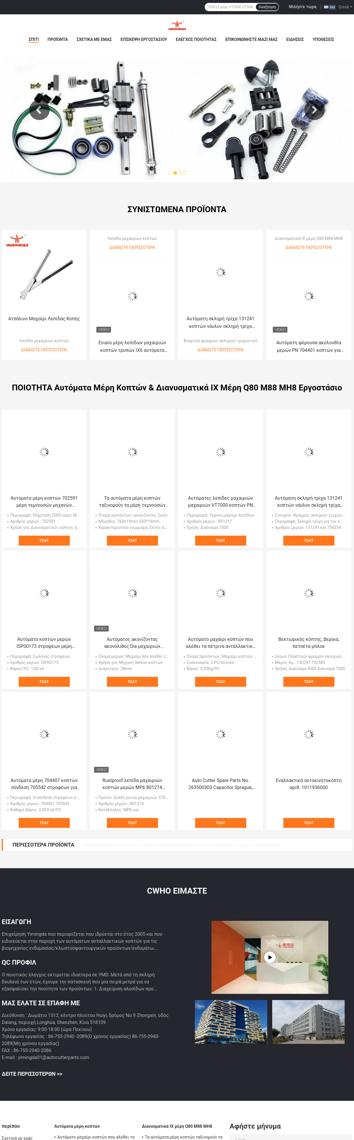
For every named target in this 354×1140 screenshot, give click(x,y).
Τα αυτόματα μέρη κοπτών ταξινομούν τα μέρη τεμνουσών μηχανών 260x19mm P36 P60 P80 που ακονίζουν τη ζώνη (132, 495)
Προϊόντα (58, 39)
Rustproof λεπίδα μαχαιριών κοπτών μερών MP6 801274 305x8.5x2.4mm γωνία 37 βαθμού (132, 777)
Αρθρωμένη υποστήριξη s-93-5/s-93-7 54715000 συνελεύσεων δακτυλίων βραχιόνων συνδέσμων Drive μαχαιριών (191, 837)
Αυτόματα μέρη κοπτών (77, 1119)
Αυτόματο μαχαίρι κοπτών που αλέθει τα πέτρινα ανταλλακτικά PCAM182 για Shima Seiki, (220, 636)
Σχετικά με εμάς (94, 39)
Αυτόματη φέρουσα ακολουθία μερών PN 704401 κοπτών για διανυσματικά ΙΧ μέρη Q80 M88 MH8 (309, 340)
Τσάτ (44, 533)
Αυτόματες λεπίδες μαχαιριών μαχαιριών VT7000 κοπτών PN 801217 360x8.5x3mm (220, 495)
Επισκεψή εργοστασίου (144, 39)
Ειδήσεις (295, 39)
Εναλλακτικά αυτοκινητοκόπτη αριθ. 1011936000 (309, 777)
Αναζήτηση (267, 7)
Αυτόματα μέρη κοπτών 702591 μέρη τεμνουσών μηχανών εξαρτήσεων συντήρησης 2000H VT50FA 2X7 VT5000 (44, 495)
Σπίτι (34, 39)
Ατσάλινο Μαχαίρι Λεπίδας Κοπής (44, 311)
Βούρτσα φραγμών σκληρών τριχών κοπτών (225, 333)
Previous (39, 106)
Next (314, 106)
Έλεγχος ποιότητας (196, 39)
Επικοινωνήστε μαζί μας (251, 39)
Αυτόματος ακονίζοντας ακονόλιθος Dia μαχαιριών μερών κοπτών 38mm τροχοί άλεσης (132, 636)
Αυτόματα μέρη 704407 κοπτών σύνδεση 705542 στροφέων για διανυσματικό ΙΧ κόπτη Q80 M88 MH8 (44, 777)
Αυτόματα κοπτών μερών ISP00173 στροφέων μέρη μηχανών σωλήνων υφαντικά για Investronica (44, 636)
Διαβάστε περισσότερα (44, 342)
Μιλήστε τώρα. (303, 6)
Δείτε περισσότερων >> (32, 1067)
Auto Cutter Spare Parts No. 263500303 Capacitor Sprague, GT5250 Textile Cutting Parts (220, 777)
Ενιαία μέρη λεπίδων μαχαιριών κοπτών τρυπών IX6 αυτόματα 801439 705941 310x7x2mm (132, 340)
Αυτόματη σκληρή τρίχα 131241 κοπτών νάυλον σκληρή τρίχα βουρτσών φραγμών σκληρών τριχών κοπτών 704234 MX (220, 316)
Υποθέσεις (323, 39)
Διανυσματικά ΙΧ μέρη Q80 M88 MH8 (309, 231)
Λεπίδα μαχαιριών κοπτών (44, 333)
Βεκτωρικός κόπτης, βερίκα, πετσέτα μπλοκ (308, 635)
